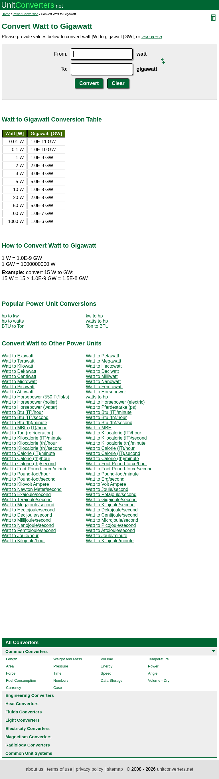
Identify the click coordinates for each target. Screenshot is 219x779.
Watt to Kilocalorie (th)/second (32, 448)
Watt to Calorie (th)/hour (26, 458)
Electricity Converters (27, 728)
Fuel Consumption (21, 680)
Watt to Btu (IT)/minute (108, 412)
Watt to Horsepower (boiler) (29, 402)
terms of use (59, 769)
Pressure (60, 666)
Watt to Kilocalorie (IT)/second (116, 438)
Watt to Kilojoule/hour (23, 540)
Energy (106, 666)
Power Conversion (25, 14)
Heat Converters (21, 703)
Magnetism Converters (28, 736)
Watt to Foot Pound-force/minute (35, 468)
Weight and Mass (67, 659)
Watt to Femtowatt (104, 386)
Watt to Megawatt (103, 361)
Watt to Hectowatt (104, 366)
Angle (152, 673)
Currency (13, 687)
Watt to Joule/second (107, 489)
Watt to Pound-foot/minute (112, 474)
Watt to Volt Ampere (106, 484)
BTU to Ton (13, 326)
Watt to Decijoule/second (27, 515)
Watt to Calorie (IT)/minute (28, 453)
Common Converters (26, 651)
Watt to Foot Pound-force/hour (116, 463)
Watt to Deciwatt (102, 371)
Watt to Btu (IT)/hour (22, 412)
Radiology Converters (27, 744)
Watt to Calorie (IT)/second (113, 453)
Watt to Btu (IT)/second (25, 417)
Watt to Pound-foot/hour (26, 474)
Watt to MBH (98, 427)
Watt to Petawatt (102, 355)
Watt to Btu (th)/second (109, 422)
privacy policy (89, 769)
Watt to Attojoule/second (110, 530)
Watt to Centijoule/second (112, 515)
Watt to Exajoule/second (26, 494)
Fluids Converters (23, 711)
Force (10, 673)
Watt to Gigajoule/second (111, 499)
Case (57, 687)
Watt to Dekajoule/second (112, 509)
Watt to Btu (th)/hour (106, 417)
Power (153, 666)
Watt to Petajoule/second (111, 494)
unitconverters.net (175, 769)
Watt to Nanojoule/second (28, 525)
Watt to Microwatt (19, 381)
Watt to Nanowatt (103, 381)
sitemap (115, 769)
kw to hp (94, 315)
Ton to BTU (97, 326)
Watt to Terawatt (18, 361)
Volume (107, 659)
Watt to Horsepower (106, 391)
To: (63, 69)
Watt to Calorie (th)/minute (112, 458)
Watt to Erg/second (105, 479)
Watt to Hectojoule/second (28, 509)
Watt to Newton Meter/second (32, 489)
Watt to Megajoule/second (28, 504)
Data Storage (112, 680)
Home (6, 14)
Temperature (158, 659)
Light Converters (22, 720)
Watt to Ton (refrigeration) (27, 432)
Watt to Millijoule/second (26, 520)
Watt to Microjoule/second (112, 520)
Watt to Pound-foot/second (29, 479)
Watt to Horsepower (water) (29, 407)
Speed (106, 673)
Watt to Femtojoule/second (29, 530)
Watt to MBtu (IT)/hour (24, 427)
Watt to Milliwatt (101, 376)
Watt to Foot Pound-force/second (119, 468)
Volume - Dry (158, 680)
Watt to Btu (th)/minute (24, 422)
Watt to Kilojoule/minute (109, 540)
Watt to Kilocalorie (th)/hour (29, 443)
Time (57, 673)
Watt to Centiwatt (19, 376)
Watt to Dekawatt (19, 371)
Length (11, 659)
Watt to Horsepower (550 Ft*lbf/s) (35, 396)
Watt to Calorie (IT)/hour (110, 448)
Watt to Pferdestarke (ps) (111, 407)
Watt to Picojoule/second (111, 525)
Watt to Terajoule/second (27, 499)
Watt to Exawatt (17, 355)
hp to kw (10, 315)
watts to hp (97, 321)
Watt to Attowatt (17, 391)
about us (34, 769)
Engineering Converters (29, 695)
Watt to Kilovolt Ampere (25, 484)
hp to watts (13, 321)
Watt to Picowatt (18, 386)
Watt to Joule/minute (106, 535)
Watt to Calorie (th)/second (29, 463)
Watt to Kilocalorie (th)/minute (115, 443)
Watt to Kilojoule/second (110, 504)
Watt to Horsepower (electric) (115, 402)
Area (10, 666)
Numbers (60, 680)
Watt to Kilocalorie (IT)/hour (113, 432)
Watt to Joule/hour (20, 535)
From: (60, 54)
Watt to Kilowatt (17, 366)
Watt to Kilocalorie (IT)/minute (32, 438)
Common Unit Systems (28, 753)
